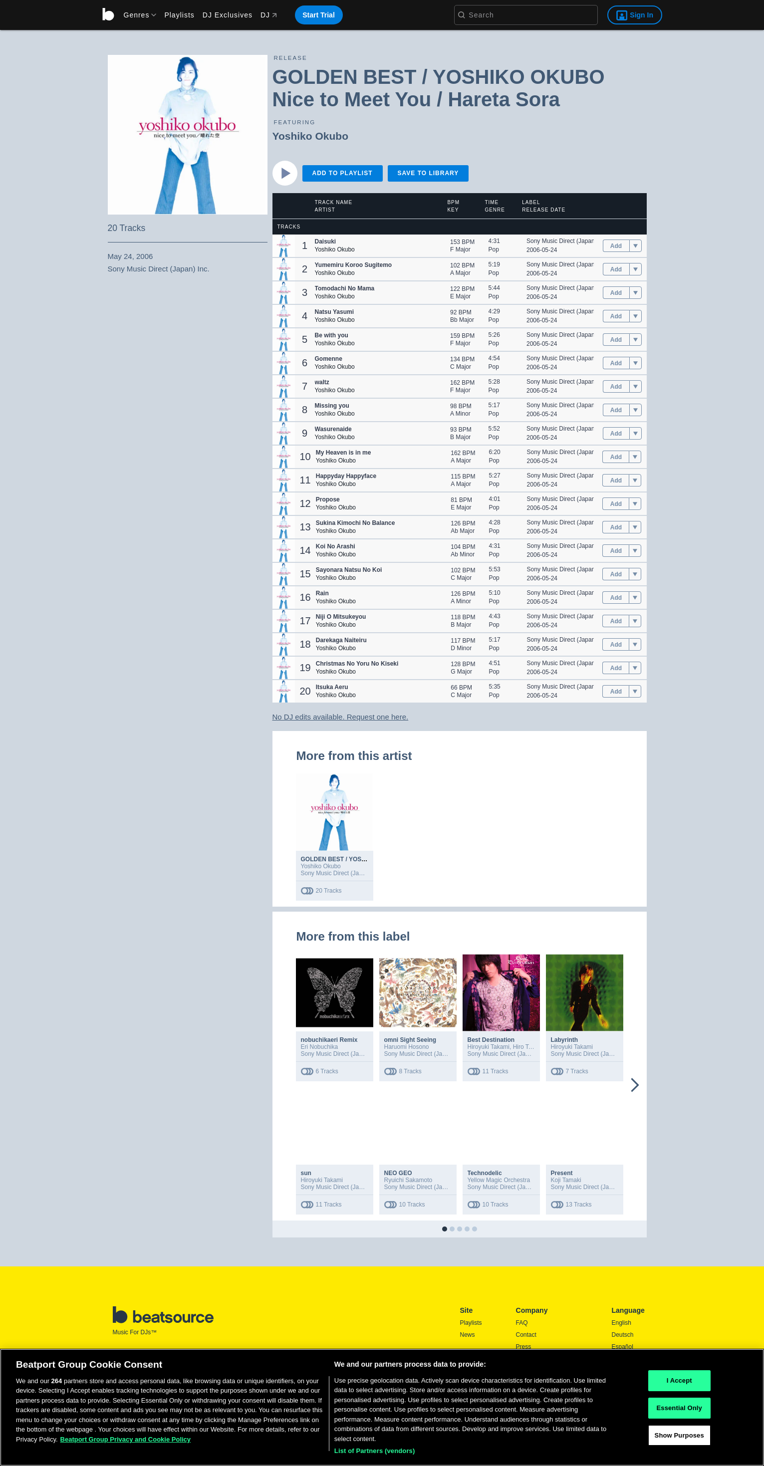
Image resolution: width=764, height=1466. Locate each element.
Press (523, 1346)
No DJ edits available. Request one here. (340, 717)
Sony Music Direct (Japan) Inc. (567, 241)
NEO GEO (398, 1173)
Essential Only (679, 1449)
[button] (283, 246)
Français (623, 1358)
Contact (526, 1334)
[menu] (137, 15)
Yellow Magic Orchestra (499, 1180)
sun (306, 1173)
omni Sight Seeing (410, 1039)
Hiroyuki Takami (488, 1046)
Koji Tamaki (566, 1180)
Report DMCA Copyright (548, 1382)
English (621, 1322)
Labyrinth (564, 1039)
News (467, 1334)
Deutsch (623, 1334)
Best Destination (491, 1039)
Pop (494, 249)
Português (625, 1384)
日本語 (621, 1371)
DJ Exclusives (228, 15)
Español (622, 1346)
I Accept (679, 1422)
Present (562, 1173)
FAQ (522, 1322)
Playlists (179, 15)
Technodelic (485, 1173)
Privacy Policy (534, 1370)
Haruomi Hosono (406, 1046)
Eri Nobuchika (319, 1046)
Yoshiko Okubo (310, 136)
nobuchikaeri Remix (329, 1039)
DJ (268, 15)
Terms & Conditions (542, 1358)
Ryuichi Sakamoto (408, 1180)
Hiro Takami (528, 1046)
